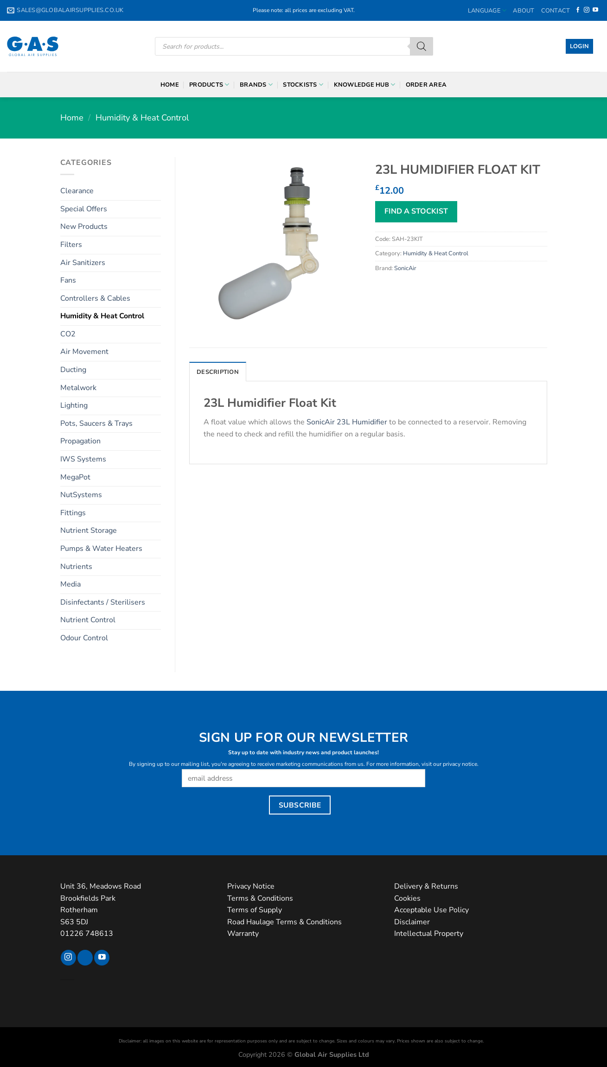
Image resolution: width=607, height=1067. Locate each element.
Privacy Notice (251, 886)
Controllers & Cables (95, 298)
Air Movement (84, 352)
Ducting (73, 370)
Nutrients (76, 567)
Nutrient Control (87, 620)
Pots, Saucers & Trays (96, 423)
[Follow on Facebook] (578, 10)
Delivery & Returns (426, 886)
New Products (84, 226)
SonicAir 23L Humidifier (347, 422)
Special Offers (83, 209)
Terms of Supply (254, 910)
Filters (71, 245)
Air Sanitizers (82, 263)
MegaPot (75, 477)
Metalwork (78, 388)
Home (169, 85)
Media (70, 584)
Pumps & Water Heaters (101, 548)
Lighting (74, 405)
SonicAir (405, 268)
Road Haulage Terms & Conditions (284, 922)
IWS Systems (83, 459)
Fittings (73, 513)
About (523, 10)
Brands (256, 84)
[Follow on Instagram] (586, 10)
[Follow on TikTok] (85, 958)
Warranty (243, 933)
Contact (555, 10)
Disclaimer (412, 922)
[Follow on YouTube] (595, 10)
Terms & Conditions (260, 898)
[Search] (421, 46)
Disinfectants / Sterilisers (102, 602)
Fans (68, 280)
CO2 (68, 334)
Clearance (77, 191)
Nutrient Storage (88, 530)
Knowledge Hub (365, 84)
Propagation (80, 441)
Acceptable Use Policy (431, 910)
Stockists (303, 84)
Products (209, 84)
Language (487, 10)
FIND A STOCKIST (416, 211)
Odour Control (84, 638)
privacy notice (460, 764)
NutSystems (81, 495)
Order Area (426, 85)
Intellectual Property (428, 933)
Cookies (407, 898)
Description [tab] (218, 372)
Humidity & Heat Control (142, 117)
